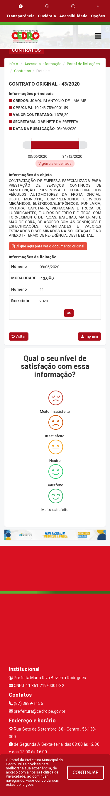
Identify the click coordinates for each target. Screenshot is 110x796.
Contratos (22, 71)
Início (13, 64)
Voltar (19, 336)
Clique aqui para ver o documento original (48, 246)
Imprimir (89, 336)
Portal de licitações (83, 64)
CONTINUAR (86, 772)
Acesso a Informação (43, 64)
